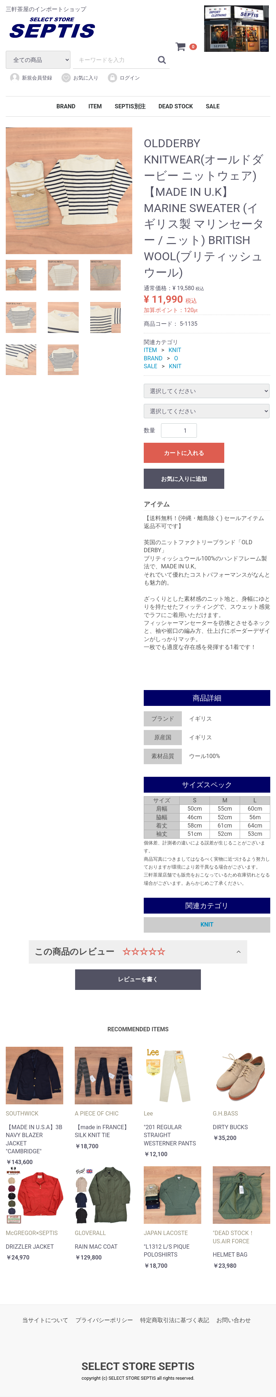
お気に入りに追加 (184, 479)
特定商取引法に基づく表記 (174, 1320)
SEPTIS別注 (130, 106)
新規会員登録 (30, 77)
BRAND (65, 106)
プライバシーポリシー (104, 1320)
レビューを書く (138, 979)
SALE (213, 106)
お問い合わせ (233, 1320)
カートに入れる (184, 453)
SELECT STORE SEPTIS (138, 1366)
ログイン (123, 77)
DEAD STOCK (175, 106)
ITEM (95, 106)
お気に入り (79, 77)
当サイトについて (45, 1320)
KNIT (175, 350)
